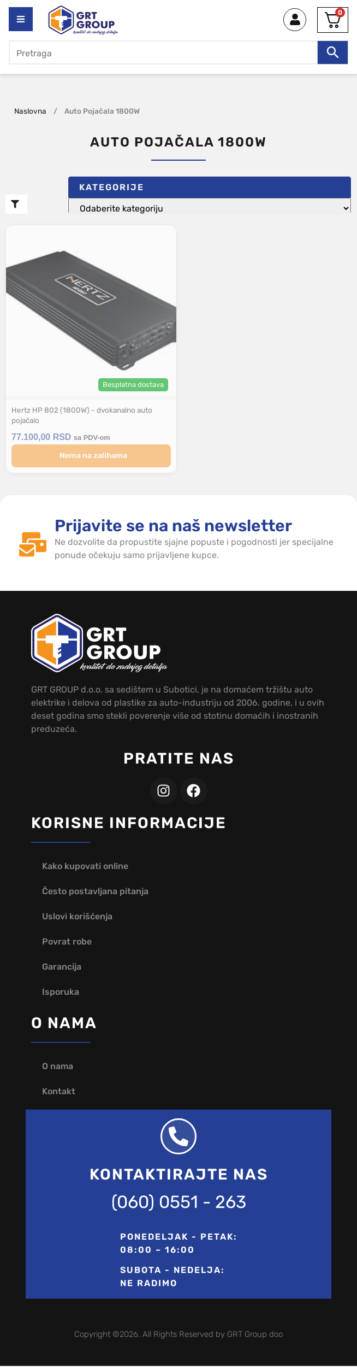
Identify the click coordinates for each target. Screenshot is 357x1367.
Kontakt (58, 1092)
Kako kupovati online (85, 867)
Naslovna (30, 111)
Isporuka (60, 993)
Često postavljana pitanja (95, 892)
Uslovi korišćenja (77, 917)
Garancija (61, 968)
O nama (57, 1067)
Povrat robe (67, 942)
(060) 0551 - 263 (178, 1203)
